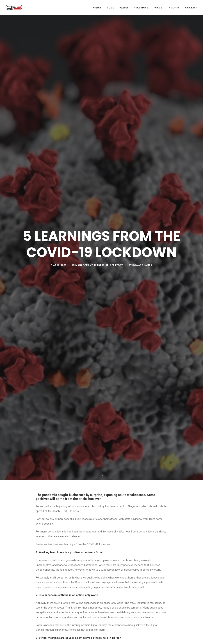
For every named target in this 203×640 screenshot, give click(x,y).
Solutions (141, 7)
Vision (97, 7)
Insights (174, 7)
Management (84, 265)
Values (124, 7)
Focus (158, 7)
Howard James (142, 265)
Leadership (101, 265)
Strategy (116, 265)
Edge (110, 7)
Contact (191, 7)
